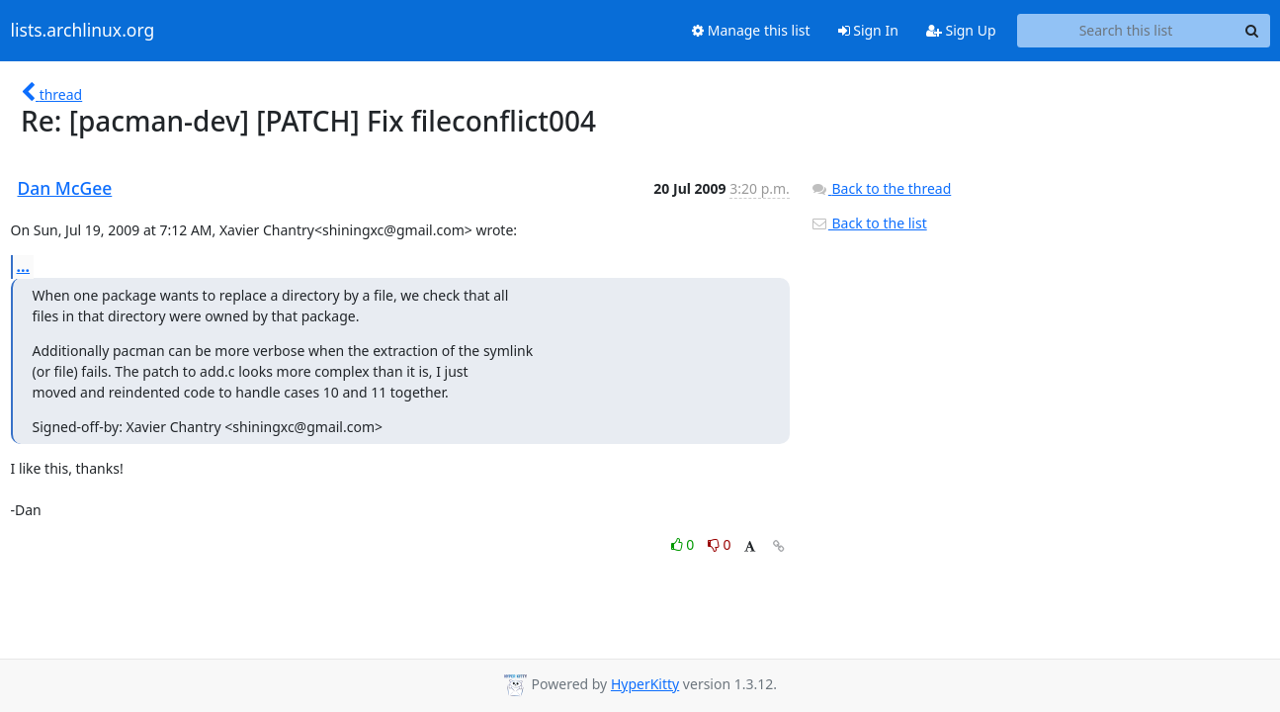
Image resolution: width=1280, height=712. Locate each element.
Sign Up (961, 30)
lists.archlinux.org (83, 31)
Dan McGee (65, 188)
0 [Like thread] (684, 544)
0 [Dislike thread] (719, 544)
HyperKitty (645, 683)
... (24, 266)
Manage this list (751, 30)
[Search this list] (1126, 30)
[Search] (1252, 30)
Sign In (868, 30)
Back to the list (869, 223)
